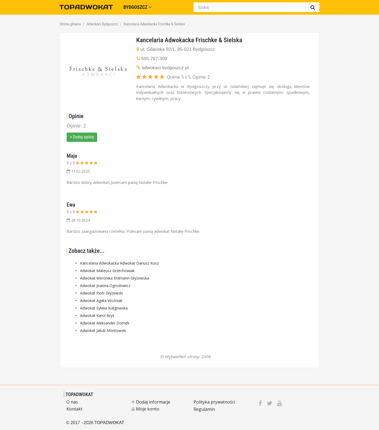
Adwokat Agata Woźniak (101, 300)
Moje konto (145, 409)
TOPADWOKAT (79, 394)
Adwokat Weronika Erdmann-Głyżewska (114, 278)
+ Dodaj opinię (82, 137)
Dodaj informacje (150, 402)
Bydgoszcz (137, 7)
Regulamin (204, 409)
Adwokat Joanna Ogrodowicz (105, 285)
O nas (72, 402)
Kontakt (74, 409)
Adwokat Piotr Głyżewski (101, 293)
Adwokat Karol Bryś (97, 315)
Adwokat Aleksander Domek (104, 323)
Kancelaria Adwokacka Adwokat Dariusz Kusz (119, 263)
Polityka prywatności (214, 402)
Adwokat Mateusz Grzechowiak (107, 270)
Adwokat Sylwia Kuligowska (104, 308)
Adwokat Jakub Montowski (103, 330)
